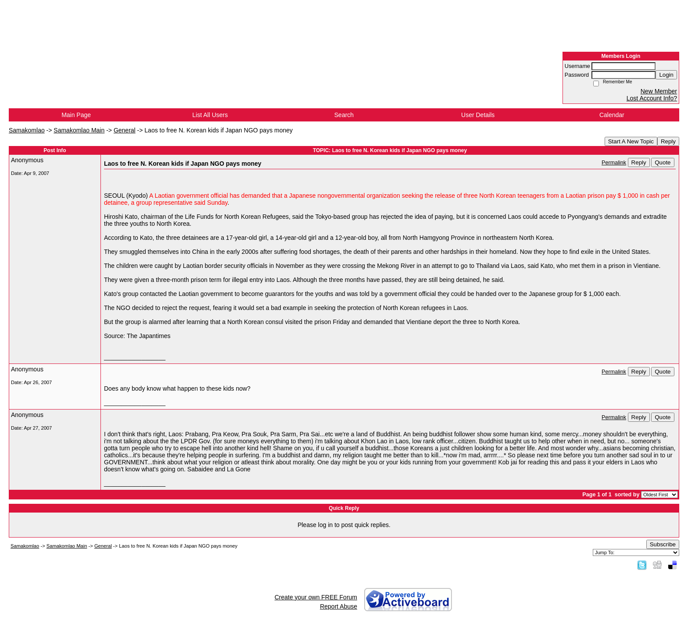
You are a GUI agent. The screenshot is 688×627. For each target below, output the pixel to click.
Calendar (611, 114)
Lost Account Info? (652, 98)
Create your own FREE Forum (316, 597)
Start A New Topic (631, 141)
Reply (668, 141)
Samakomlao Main (79, 130)
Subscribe (663, 544)
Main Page (76, 114)
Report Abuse (338, 606)
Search (344, 114)
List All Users (210, 114)
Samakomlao (27, 130)
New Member (659, 91)
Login (666, 74)
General (125, 130)
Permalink (614, 163)
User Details (477, 114)
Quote (662, 162)
